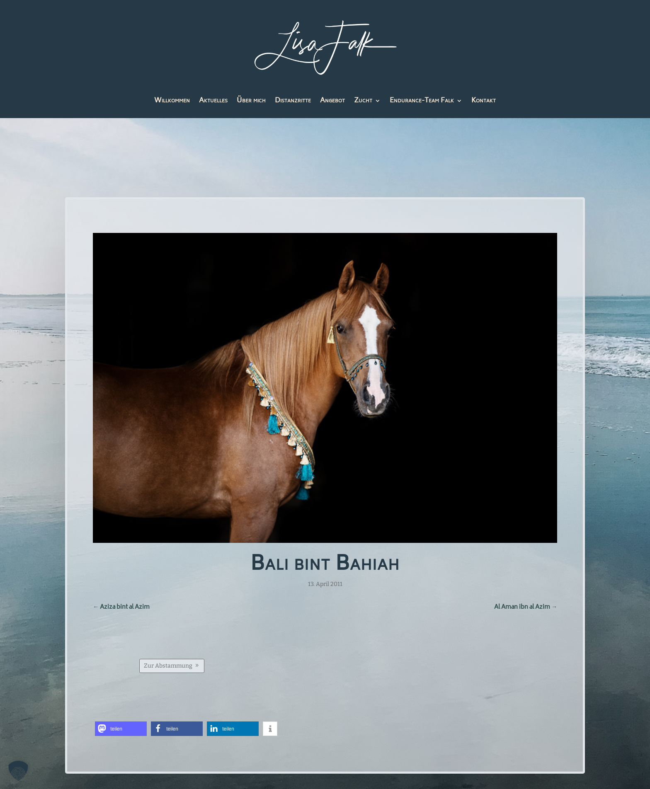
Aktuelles (213, 102)
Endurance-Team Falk (422, 102)
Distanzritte (293, 102)
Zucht (363, 102)
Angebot (332, 102)
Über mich (251, 102)
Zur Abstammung (170, 663)
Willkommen (172, 102)
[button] (122, 726)
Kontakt (483, 102)
